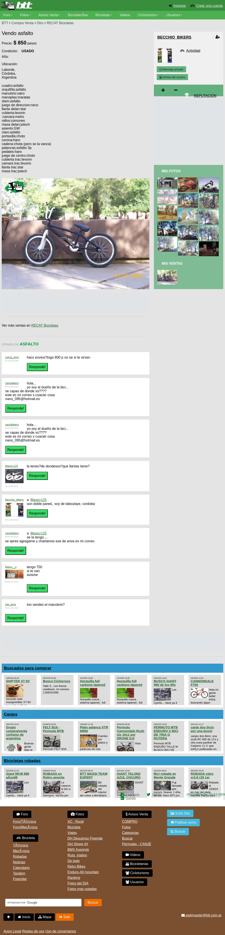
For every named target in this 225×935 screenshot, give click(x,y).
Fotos (24, 15)
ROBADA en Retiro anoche (54, 775)
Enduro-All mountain (83, 872)
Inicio (24, 917)
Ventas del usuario (172, 77)
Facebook (132, 794)
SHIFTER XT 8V (18, 681)
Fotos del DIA (77, 883)
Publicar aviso (183, 822)
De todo (73, 861)
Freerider (20, 879)
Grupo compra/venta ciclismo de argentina (16, 732)
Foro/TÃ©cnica (24, 821)
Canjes (11, 714)
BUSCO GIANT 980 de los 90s (165, 683)
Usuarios (173, 15)
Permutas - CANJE (136, 844)
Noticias (19, 862)
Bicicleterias (137, 864)
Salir (64, 917)
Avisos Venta (48, 15)
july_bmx (10, 604)
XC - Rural (75, 821)
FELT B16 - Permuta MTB (53, 729)
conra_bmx (12, 357)
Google (131, 798)
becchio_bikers (14, 499)
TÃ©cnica (20, 845)
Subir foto (180, 813)
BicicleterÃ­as (78, 15)
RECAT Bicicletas (60, 23)
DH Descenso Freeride (85, 838)
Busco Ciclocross (56, 681)
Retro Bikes (76, 866)
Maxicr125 (11, 466)
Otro (40, 23)
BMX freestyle (78, 849)
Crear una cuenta (209, 6)
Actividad (193, 50)
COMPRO (130, 821)
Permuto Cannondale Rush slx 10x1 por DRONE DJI (130, 732)
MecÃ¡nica (21, 851)
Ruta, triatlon (77, 855)
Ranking (73, 878)
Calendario (21, 868)
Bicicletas (103, 15)
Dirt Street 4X (77, 844)
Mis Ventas (172, 263)
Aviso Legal (12, 931)
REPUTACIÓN (205, 96)
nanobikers (12, 383)
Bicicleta (25, 838)
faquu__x (11, 566)
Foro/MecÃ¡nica (25, 827)
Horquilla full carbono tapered (92, 683)
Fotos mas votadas (82, 889)
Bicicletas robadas (22, 760)
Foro (6, 15)
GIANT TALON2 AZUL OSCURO (128, 775)
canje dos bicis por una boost (202, 729)
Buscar (127, 838)
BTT (5, 23)
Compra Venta (22, 23)
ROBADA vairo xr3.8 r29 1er (202, 775)
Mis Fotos (171, 171)
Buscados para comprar (27, 668)
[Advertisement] (112, 116)
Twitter (156, 794)
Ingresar (179, 6)
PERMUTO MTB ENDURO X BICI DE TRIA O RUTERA (166, 732)
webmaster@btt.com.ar (201, 915)
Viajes (72, 833)
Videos (125, 15)
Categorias (130, 833)
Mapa (44, 917)
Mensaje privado (171, 69)
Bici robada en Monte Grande (165, 775)
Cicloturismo (147, 15)
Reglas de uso (33, 931)
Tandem (19, 873)
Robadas (20, 856)
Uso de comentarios (60, 931)
